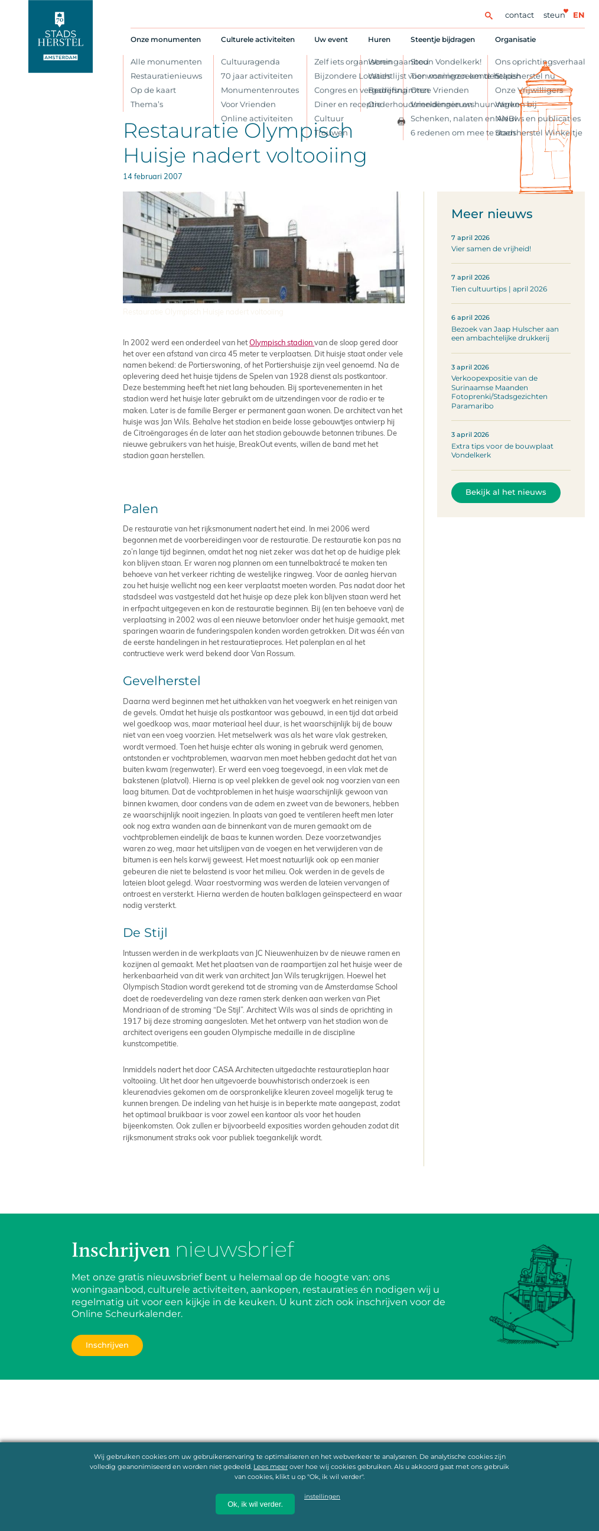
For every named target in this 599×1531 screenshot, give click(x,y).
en (579, 15)
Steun (554, 15)
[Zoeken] (488, 15)
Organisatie (515, 39)
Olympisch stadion (281, 342)
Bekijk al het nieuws (505, 492)
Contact (519, 15)
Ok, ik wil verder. (255, 1504)
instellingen (322, 1496)
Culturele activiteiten (258, 39)
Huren (379, 39)
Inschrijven (107, 1345)
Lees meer (270, 1466)
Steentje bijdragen (443, 39)
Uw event (331, 39)
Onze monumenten (166, 39)
